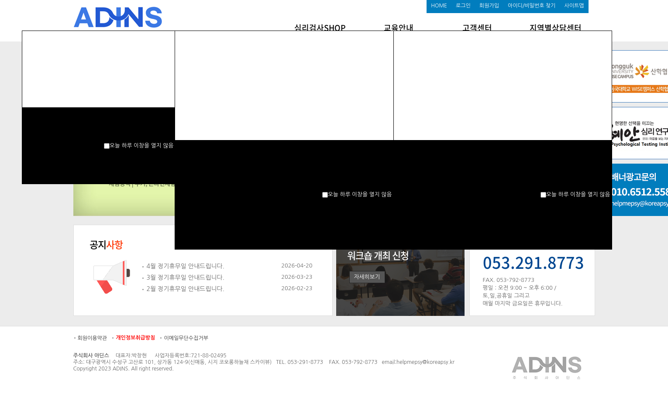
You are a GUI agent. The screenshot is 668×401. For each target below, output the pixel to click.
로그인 (463, 5)
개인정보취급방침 (135, 337)
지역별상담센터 (556, 28)
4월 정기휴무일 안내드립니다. (186, 266)
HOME (439, 5)
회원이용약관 (92, 338)
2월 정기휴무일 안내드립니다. (186, 289)
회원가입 (489, 5)
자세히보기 (367, 277)
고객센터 (477, 28)
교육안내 (398, 28)
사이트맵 (574, 5)
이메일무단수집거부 (186, 338)
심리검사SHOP (320, 28)
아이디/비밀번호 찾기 (531, 5)
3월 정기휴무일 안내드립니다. (186, 277)
